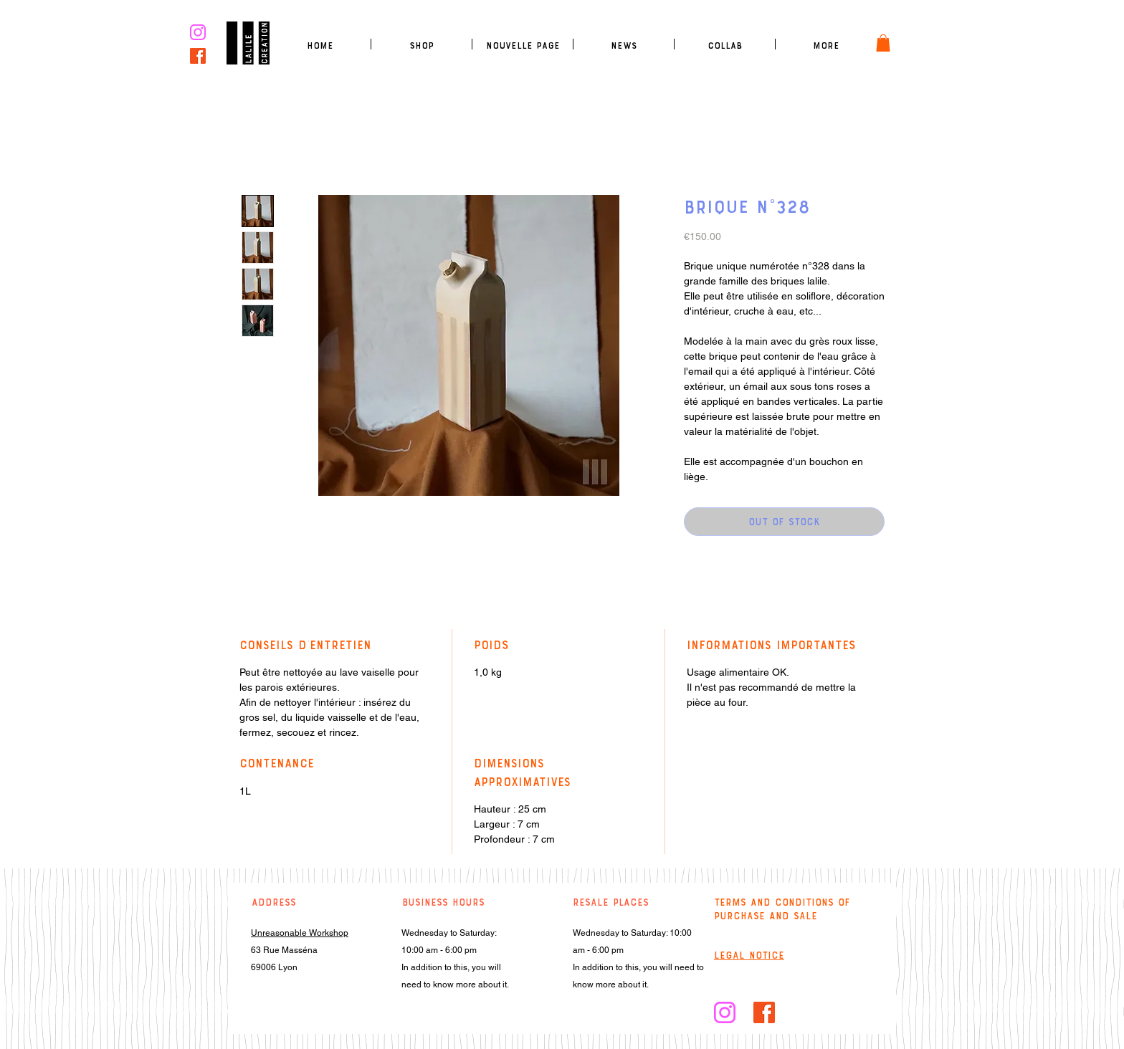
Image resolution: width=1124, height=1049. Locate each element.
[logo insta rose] (198, 32)
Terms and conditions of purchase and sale (782, 909)
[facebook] (198, 56)
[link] (883, 43)
